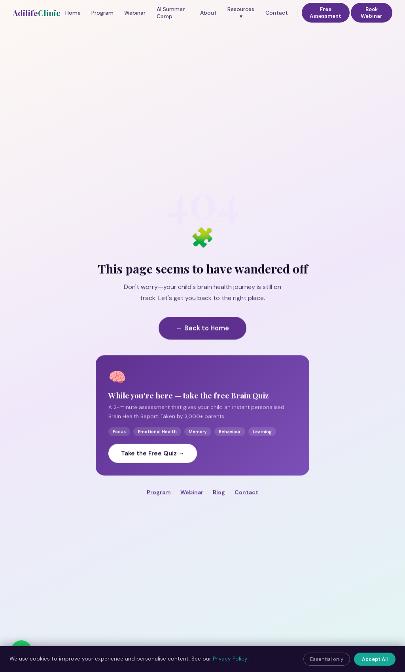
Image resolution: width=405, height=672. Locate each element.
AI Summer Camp (171, 13)
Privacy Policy (230, 658)
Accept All (375, 659)
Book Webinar (371, 12)
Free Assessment (325, 12)
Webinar (135, 12)
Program (102, 12)
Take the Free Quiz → (152, 464)
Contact (276, 12)
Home (73, 12)
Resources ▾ (240, 13)
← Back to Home (202, 338)
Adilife (37, 13)
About (208, 12)
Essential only (326, 659)
